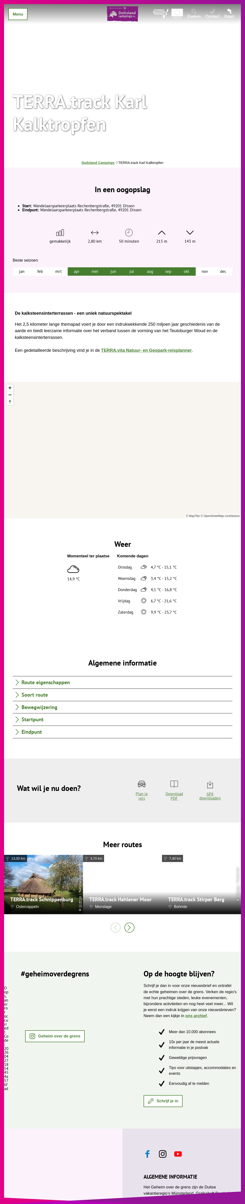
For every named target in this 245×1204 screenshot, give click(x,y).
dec (223, 271)
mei (95, 271)
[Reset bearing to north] (9, 401)
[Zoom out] (9, 394)
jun (113, 271)
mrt (58, 271)
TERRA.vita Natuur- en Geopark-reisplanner (146, 350)
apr (76, 271)
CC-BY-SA (80, 901)
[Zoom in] (9, 387)
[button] (55, 1036)
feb (40, 271)
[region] (122, 450)
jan (21, 271)
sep (168, 271)
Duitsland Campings (98, 163)
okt (186, 271)
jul (131, 271)
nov (205, 271)
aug (150, 271)
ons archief (196, 1016)
